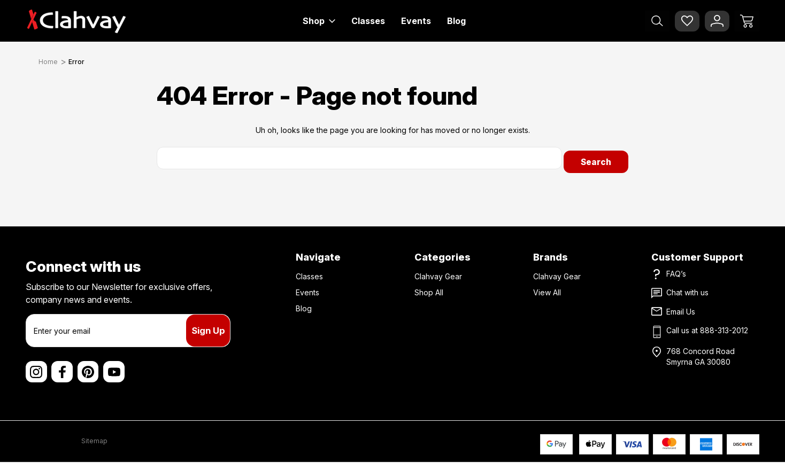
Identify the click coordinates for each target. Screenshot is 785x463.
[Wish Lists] (687, 21)
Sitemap (94, 441)
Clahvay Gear (438, 272)
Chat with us (687, 288)
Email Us (680, 307)
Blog (456, 20)
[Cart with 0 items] (747, 21)
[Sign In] (717, 21)
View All (547, 288)
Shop (319, 20)
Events (416, 20)
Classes (368, 20)
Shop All (428, 288)
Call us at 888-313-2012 (707, 326)
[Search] (657, 21)
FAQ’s (676, 269)
